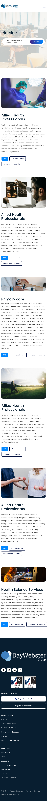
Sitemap (37, 791)
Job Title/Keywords (14, 40)
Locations (5, 761)
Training (4, 736)
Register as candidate (23, 706)
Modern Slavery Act (8, 728)
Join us (4, 773)
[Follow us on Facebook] (3, 670)
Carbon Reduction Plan (10, 740)
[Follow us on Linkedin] (14, 670)
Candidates (6, 753)
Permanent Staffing (8, 765)
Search (36, 42)
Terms (29, 791)
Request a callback (25, 699)
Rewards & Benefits (8, 778)
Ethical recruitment (8, 723)
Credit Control (6, 769)
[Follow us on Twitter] (9, 670)
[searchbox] (17, 43)
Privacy (4, 719)
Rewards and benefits (12, 164)
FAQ (5, 159)
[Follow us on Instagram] (20, 670)
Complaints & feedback (10, 732)
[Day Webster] (9, 6)
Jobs (3, 757)
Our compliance (18, 159)
